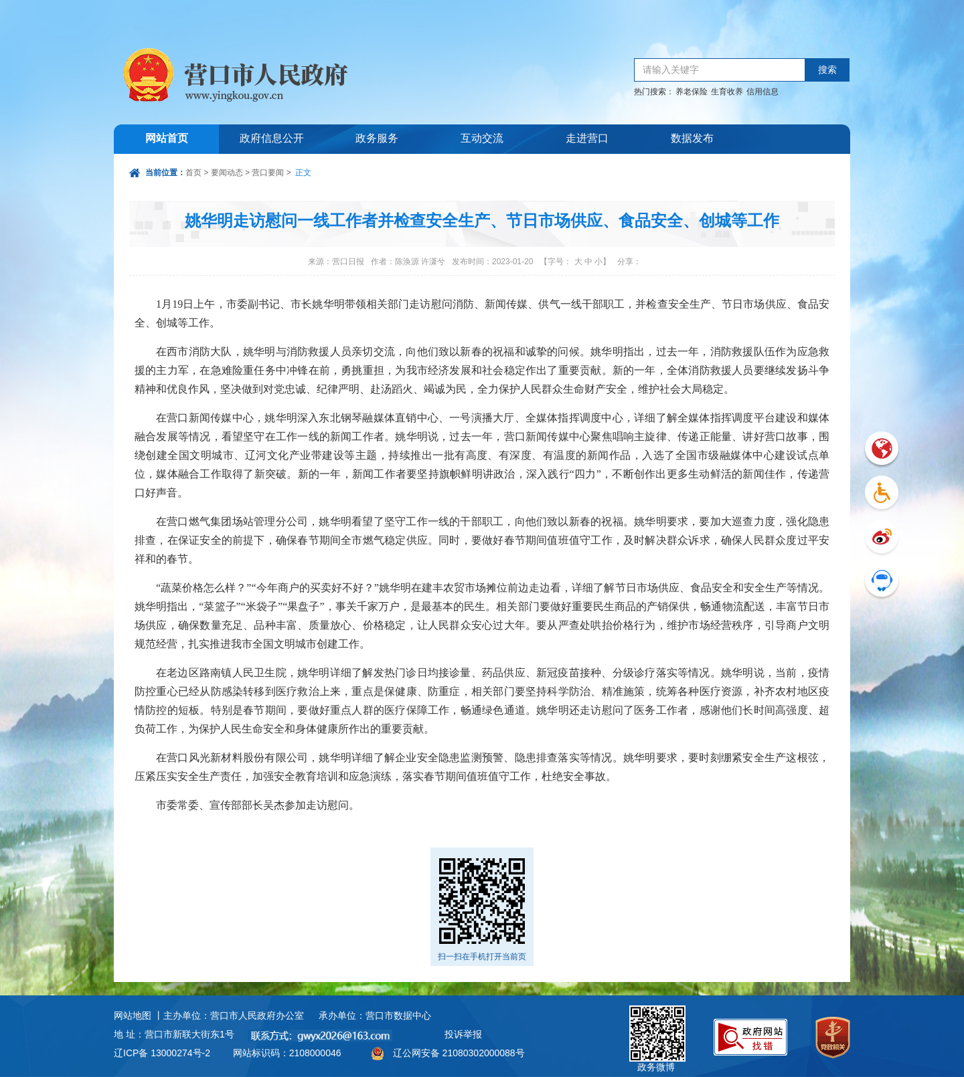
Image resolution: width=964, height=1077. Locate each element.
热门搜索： (654, 91)
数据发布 (692, 138)
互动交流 (482, 138)
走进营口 (587, 138)
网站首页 (166, 138)
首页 (193, 172)
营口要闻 (268, 172)
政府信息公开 (272, 138)
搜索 (827, 70)
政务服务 (376, 138)
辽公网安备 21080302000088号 (459, 1053)
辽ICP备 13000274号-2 (162, 1053)
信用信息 (762, 91)
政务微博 (657, 1020)
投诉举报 (463, 1034)
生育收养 (727, 91)
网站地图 (132, 1015)
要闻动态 (227, 172)
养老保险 (691, 91)
